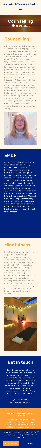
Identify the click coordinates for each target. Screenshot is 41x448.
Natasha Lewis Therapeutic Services (20, 4)
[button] (20, 9)
